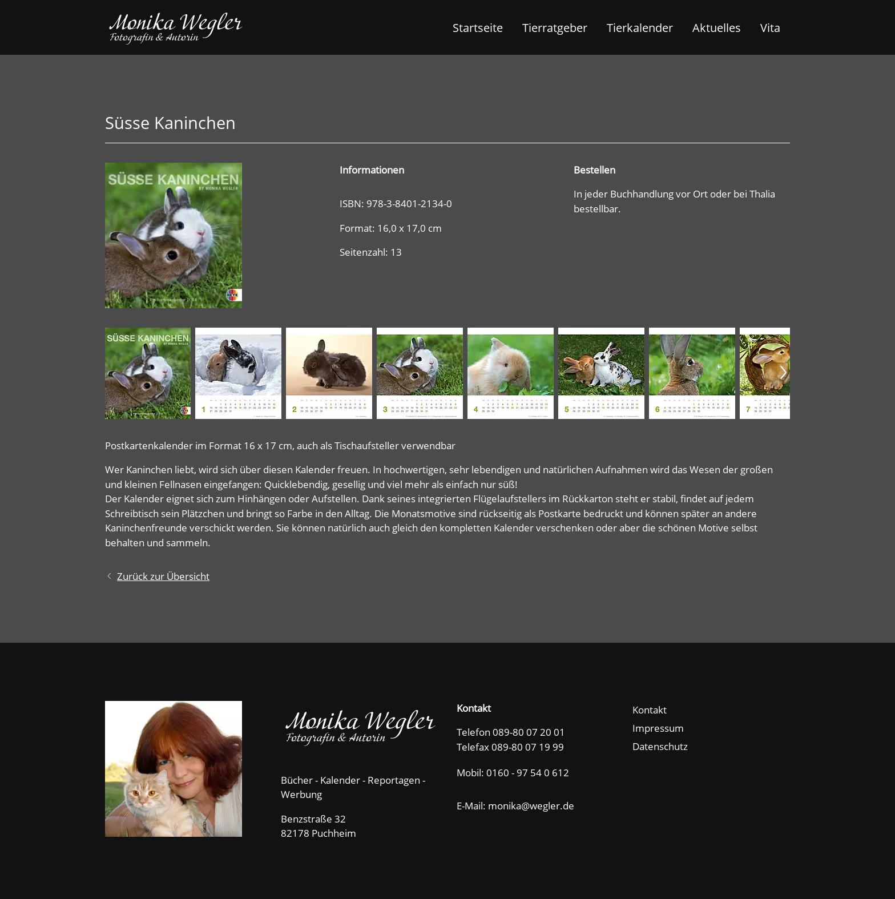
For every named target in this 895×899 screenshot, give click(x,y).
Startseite (478, 27)
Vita (770, 27)
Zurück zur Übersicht (163, 576)
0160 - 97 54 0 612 (527, 772)
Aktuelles (716, 27)
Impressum (658, 728)
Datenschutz (660, 746)
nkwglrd (535, 805)
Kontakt (649, 709)
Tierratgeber (554, 27)
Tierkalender (640, 27)
